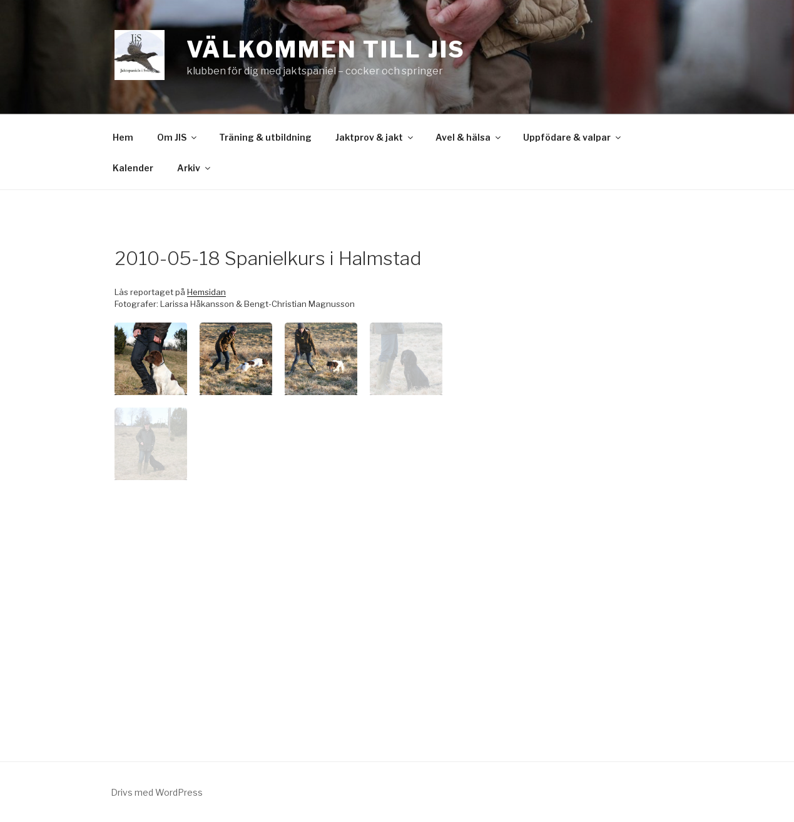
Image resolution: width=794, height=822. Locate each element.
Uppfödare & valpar (573, 137)
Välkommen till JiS (326, 49)
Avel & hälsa (468, 137)
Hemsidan (206, 292)
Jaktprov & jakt (375, 137)
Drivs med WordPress (157, 792)
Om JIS (177, 137)
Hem (123, 137)
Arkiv (194, 168)
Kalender (133, 168)
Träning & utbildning (265, 137)
